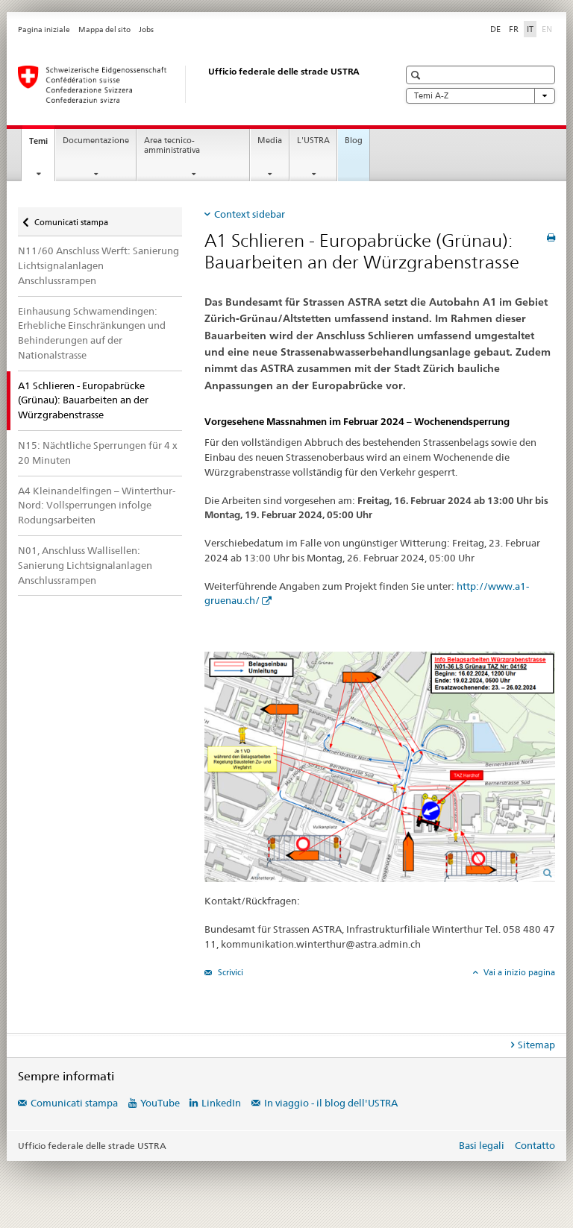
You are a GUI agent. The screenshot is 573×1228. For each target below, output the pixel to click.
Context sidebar (249, 214)
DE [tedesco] (495, 29)
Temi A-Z (480, 96)
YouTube (160, 1103)
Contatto (535, 1145)
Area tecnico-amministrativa (172, 145)
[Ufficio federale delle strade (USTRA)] (193, 84)
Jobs (146, 29)
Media (269, 140)
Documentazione (96, 140)
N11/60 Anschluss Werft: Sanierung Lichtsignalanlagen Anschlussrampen (98, 265)
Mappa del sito (104, 29)
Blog (354, 140)
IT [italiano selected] (530, 29)
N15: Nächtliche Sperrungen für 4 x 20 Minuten (98, 452)
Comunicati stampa (71, 218)
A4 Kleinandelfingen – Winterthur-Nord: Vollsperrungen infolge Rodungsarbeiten (96, 505)
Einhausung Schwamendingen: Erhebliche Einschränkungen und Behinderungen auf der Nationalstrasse (92, 333)
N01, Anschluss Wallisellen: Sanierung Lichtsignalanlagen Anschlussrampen (85, 565)
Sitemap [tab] (536, 1045)
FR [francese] (514, 29)
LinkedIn (221, 1103)
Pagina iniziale (44, 29)
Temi (41, 145)
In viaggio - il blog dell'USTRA (331, 1103)
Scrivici (229, 972)
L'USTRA (313, 140)
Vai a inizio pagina (518, 972)
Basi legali (481, 1145)
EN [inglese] (548, 28)
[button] (417, 75)
